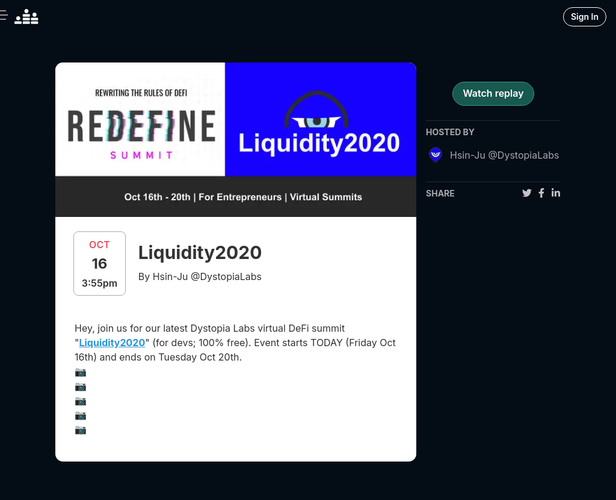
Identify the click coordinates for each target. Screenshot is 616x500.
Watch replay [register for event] (493, 93)
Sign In (585, 16)
